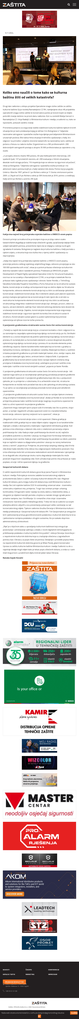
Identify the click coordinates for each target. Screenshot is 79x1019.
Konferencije (53, 969)
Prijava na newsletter (14, 982)
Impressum (52, 974)
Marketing (30, 974)
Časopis (29, 969)
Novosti (6, 969)
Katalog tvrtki (9, 974)
